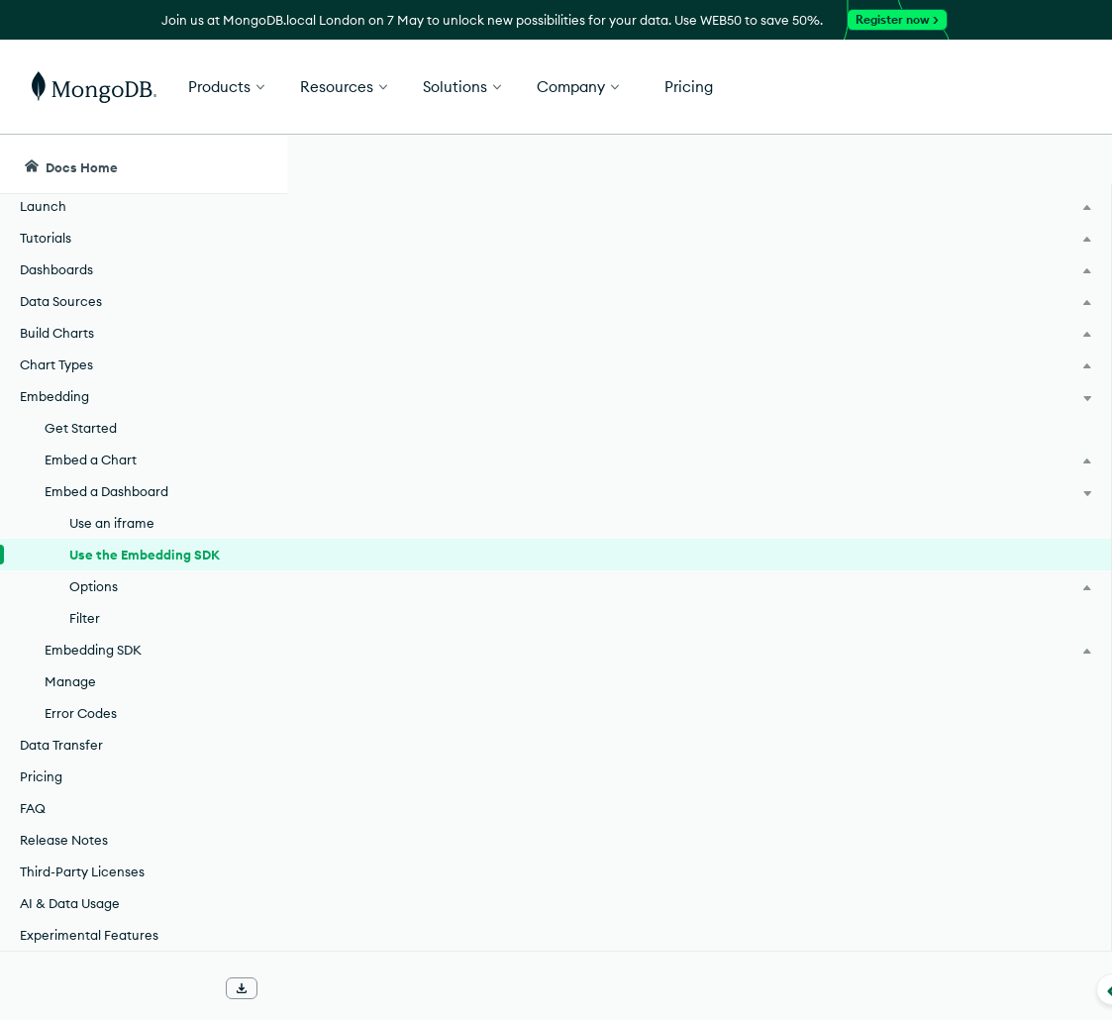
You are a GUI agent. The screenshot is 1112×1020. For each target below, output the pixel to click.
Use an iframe (111, 523)
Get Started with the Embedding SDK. (629, 776)
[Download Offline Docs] (241, 988)
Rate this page (954, 276)
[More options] (826, 315)
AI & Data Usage (70, 903)
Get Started (1011, 87)
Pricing (41, 776)
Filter (84, 618)
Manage (70, 681)
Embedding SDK (411, 436)
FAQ (33, 808)
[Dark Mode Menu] (1066, 164)
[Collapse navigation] (287, 989)
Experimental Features (89, 935)
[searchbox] (621, 164)
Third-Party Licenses (82, 871)
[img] (922, 313)
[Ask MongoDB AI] (984, 164)
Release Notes (64, 840)
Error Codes (81, 713)
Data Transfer (61, 745)
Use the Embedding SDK (144, 554)
